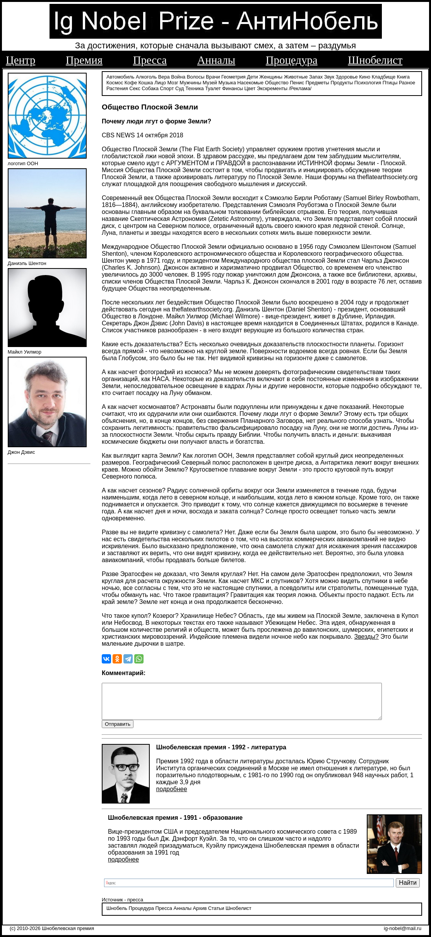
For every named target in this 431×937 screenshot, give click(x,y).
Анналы (216, 60)
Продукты (341, 82)
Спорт (167, 88)
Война (178, 76)
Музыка (227, 82)
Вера (164, 76)
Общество (277, 82)
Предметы (317, 82)
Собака (150, 88)
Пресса (150, 60)
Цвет (250, 88)
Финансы (232, 88)
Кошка (146, 82)
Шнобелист (375, 60)
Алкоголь (146, 76)
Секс (134, 88)
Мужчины (190, 82)
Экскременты (272, 88)
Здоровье (347, 76)
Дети (252, 76)
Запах (316, 76)
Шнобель (116, 915)
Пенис (297, 82)
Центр (20, 60)
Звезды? (366, 636)
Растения (117, 88)
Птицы (390, 82)
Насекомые (250, 82)
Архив (200, 915)
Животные (296, 76)
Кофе (131, 82)
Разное (407, 82)
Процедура (292, 60)
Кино (364, 76)
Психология (367, 82)
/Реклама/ (300, 88)
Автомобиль (120, 76)
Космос (114, 82)
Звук (329, 76)
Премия (84, 60)
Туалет (213, 88)
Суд (179, 88)
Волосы (196, 76)
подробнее (171, 796)
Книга (403, 76)
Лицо (160, 82)
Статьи (216, 915)
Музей (210, 82)
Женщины (270, 76)
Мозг (172, 82)
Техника (194, 88)
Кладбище (384, 76)
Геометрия (233, 76)
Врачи (213, 76)
